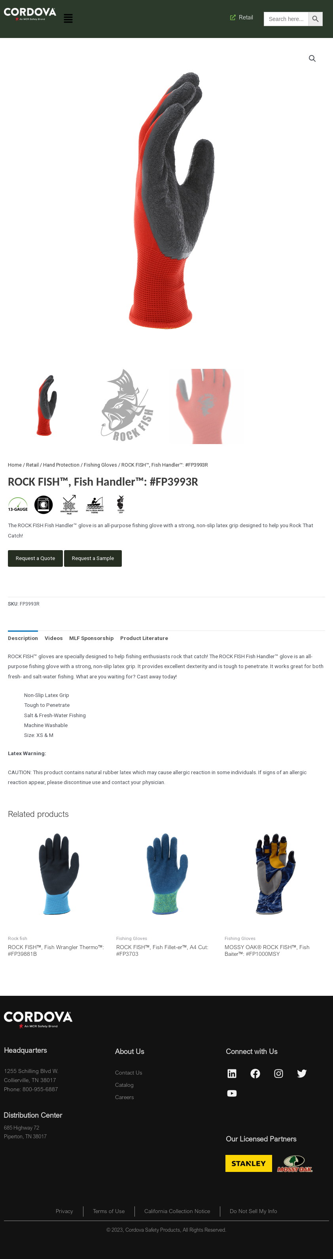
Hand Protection (61, 465)
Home (15, 465)
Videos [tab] (54, 638)
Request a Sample (93, 558)
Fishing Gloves (100, 465)
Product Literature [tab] (144, 638)
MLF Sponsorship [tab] (91, 638)
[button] (68, 19)
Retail (32, 465)
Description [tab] (23, 638)
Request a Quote (35, 558)
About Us (129, 1051)
